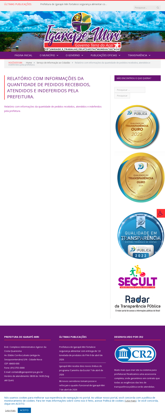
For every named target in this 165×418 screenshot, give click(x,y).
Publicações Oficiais (104, 51)
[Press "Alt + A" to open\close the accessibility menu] (161, 213)
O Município (47, 51)
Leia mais (130, 400)
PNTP (128, 390)
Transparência (137, 51)
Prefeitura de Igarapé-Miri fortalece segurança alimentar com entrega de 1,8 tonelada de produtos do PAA (75, 4)
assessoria (150, 370)
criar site (135, 366)
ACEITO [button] (24, 410)
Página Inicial (23, 51)
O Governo (73, 51)
